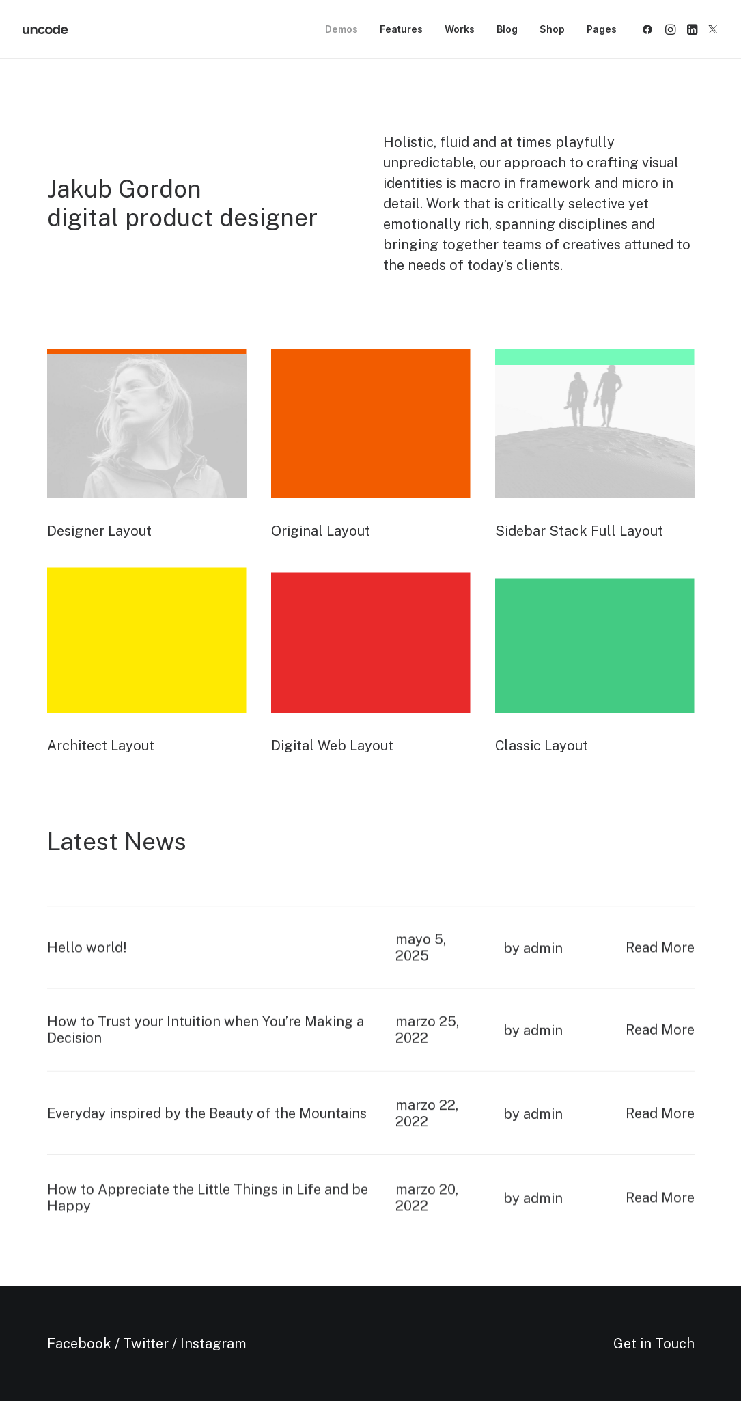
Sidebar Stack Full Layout (579, 531)
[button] (649, 29)
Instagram (213, 1343)
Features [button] (401, 29)
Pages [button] (602, 29)
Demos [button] (341, 29)
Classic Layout (541, 745)
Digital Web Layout (332, 745)
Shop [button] (552, 29)
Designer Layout (99, 531)
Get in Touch (654, 1343)
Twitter (146, 1343)
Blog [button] (507, 29)
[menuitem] (341, 29)
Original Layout (320, 531)
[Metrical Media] (46, 29)
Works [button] (460, 29)
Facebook (79, 1343)
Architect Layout (100, 745)
